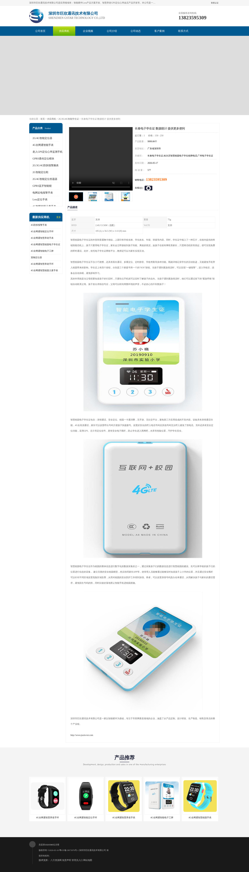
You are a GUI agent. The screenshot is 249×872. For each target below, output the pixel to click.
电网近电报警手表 (43, 192)
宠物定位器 (36, 257)
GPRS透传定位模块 (43, 158)
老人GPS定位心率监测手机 (48, 151)
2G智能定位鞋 (40, 172)
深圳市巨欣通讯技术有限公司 (92, 850)
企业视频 (88, 31)
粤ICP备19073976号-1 (69, 850)
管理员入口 (77, 860)
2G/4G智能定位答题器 (45, 179)
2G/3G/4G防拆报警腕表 (46, 165)
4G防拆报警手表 (39, 225)
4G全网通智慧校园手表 (199, 817)
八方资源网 (56, 860)
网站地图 (87, 860)
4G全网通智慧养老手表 (42, 238)
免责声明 (66, 860)
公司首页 (40, 31)
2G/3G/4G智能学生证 (68, 119)
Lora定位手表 (40, 199)
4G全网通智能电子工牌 (42, 251)
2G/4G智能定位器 (42, 138)
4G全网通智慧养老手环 (42, 264)
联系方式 (183, 31)
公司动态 (136, 31)
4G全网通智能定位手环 (42, 231)
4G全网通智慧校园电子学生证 (45, 244)
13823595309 (156, 179)
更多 (58, 217)
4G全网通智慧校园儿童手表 (44, 270)
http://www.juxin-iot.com (82, 735)
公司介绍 (112, 31)
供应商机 (64, 31)
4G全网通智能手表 (43, 145)
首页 (42, 119)
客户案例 (159, 31)
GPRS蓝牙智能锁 (42, 185)
